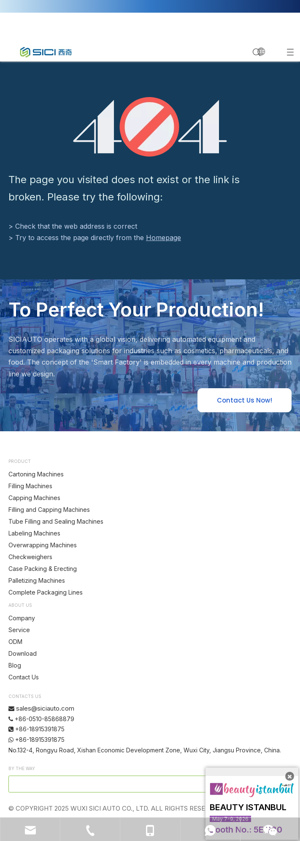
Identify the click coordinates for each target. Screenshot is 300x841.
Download (22, 653)
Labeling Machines (34, 533)
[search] (122, 784)
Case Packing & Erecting (42, 568)
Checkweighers (30, 556)
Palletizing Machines (36, 580)
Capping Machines (34, 497)
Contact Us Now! (244, 400)
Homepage (163, 237)
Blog (14, 665)
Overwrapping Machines (42, 545)
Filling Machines (30, 485)
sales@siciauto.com (45, 708)
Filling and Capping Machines (49, 509)
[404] (150, 127)
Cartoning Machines (36, 474)
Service (19, 629)
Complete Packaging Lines (45, 592)
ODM (15, 641)
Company (21, 618)
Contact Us (23, 677)
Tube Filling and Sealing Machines (55, 521)
